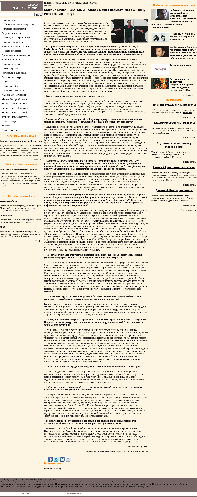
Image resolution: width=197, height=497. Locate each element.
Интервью (47, 5)
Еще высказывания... (189, 210)
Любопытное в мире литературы (18, 24)
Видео (5, 81)
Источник (26, 210)
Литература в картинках (14, 73)
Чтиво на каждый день (13, 90)
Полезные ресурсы (11, 68)
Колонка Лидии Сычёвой (14, 112)
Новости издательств (12, 42)
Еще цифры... (37, 241)
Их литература (9, 121)
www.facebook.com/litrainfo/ (97, 486)
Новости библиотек (11, 51)
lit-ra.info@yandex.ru (62, 486)
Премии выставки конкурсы (16, 55)
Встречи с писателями (13, 33)
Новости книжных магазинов (16, 46)
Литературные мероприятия (16, 37)
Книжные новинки (11, 59)
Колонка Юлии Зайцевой (14, 103)
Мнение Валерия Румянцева (16, 99)
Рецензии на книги (11, 64)
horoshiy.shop (142, 486)
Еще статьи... (38, 159)
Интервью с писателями (14, 29)
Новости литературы (12, 20)
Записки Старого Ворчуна (15, 117)
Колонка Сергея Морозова (15, 108)
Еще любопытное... (189, 95)
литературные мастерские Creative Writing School (123, 451)
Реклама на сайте (10, 130)
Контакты (6, 125)
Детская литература (11, 77)
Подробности (90, 2)
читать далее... (190, 117)
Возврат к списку (52, 468)
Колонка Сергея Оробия (14, 95)
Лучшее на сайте (10, 86)
